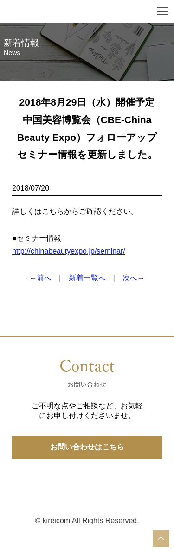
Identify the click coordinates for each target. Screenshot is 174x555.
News (12, 52)
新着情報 (21, 43)
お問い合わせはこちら (87, 447)
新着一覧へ (87, 278)
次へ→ (133, 278)
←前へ (40, 278)
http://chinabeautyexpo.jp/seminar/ (68, 251)
